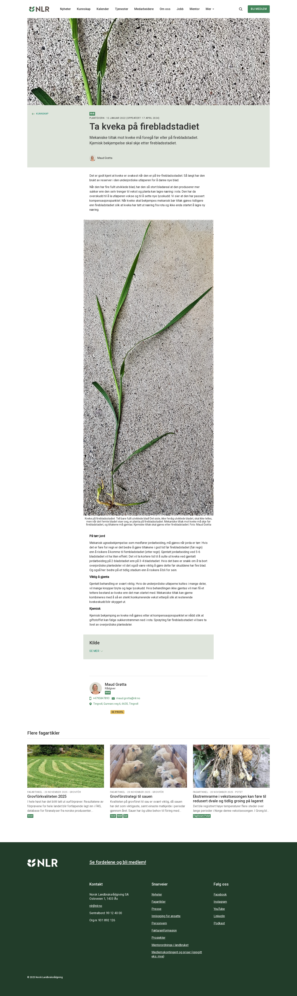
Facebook (220, 894)
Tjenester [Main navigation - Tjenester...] (121, 9)
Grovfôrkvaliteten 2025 (46, 796)
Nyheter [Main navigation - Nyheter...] (65, 9)
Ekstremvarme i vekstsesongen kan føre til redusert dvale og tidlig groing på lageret (229, 798)
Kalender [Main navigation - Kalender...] (103, 9)
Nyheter (157, 894)
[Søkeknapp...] (241, 9)
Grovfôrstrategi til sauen (131, 796)
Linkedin (219, 916)
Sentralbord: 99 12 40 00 (105, 913)
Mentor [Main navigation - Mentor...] (195, 9)
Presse (156, 909)
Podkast (219, 923)
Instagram (220, 901)
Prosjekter (158, 937)
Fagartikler (159, 901)
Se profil (117, 712)
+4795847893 (99, 698)
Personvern (159, 923)
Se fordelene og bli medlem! (117, 862)
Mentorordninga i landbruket (170, 945)
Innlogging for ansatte (166, 916)
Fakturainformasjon (164, 930)
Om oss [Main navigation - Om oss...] (165, 9)
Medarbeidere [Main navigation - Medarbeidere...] (144, 9)
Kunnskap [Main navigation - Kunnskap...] (84, 9)
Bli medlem (259, 8)
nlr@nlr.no (95, 906)
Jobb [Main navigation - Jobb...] (180, 9)
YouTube (219, 909)
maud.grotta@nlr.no (126, 698)
